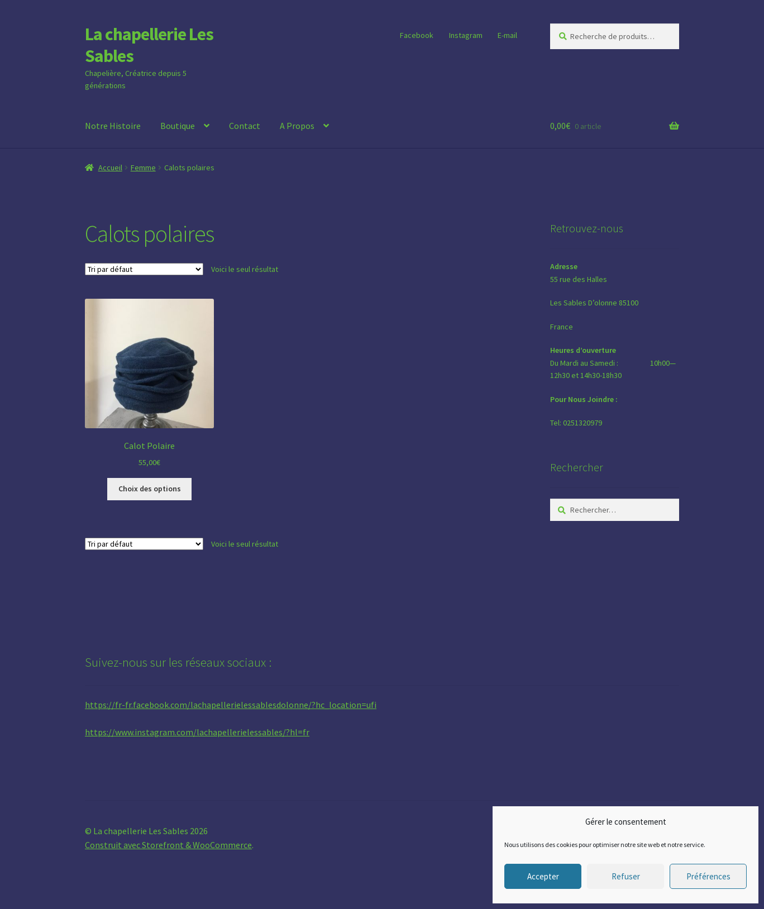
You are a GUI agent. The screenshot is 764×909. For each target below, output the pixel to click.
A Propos (297, 125)
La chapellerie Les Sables (149, 45)
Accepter (543, 876)
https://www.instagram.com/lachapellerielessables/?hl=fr (197, 732)
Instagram (466, 35)
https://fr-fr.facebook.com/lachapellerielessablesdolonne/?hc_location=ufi (230, 704)
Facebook (416, 35)
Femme (143, 167)
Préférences (708, 876)
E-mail (507, 35)
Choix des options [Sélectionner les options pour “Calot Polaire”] (149, 489)
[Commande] (144, 269)
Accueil (110, 167)
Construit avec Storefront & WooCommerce (168, 844)
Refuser (626, 876)
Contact (244, 125)
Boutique (177, 125)
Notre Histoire (113, 125)
